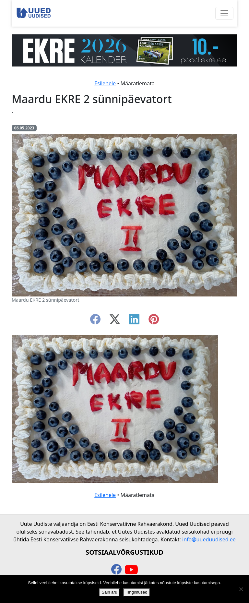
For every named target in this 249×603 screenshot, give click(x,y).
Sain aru (109, 592)
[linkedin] (134, 321)
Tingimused (137, 592)
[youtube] (131, 570)
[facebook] (95, 321)
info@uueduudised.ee (209, 539)
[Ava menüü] (224, 13)
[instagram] (154, 321)
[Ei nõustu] (241, 589)
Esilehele (105, 83)
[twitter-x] (115, 321)
